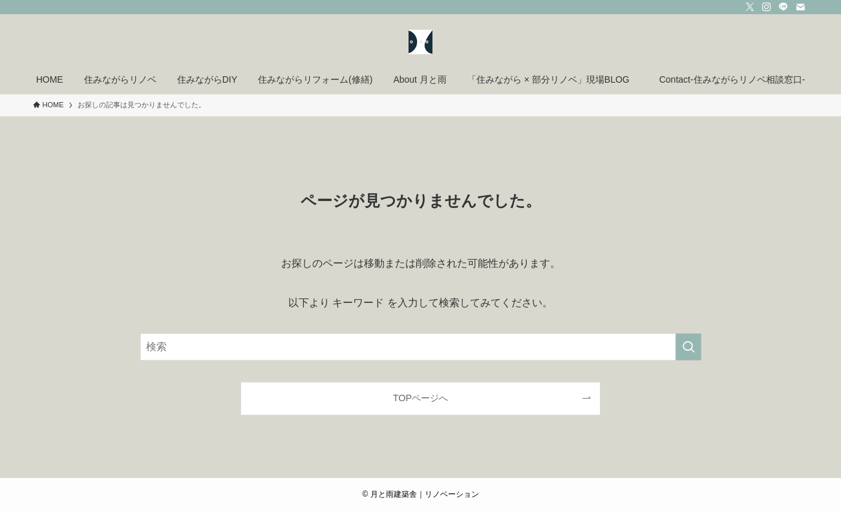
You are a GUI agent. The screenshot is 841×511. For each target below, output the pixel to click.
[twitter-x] (749, 7)
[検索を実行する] (688, 346)
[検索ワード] (420, 346)
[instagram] (766, 7)
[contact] (800, 7)
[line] (783, 7)
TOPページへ (420, 398)
